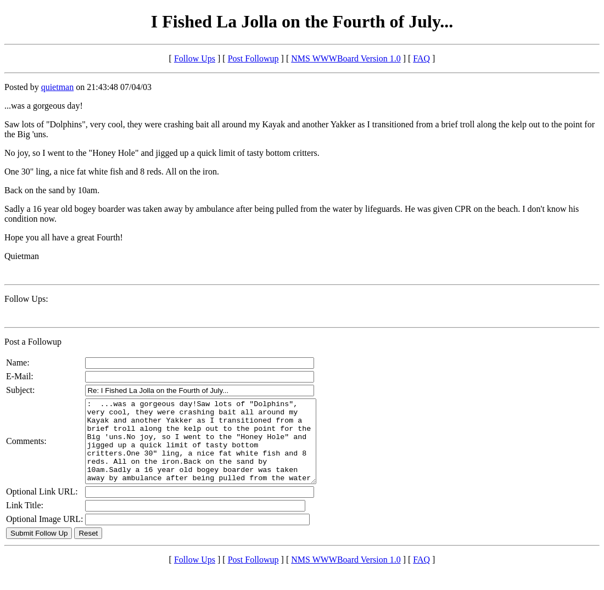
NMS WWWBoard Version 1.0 (345, 58)
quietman (57, 87)
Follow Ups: (26, 299)
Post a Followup (32, 341)
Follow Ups (194, 58)
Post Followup (253, 58)
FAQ (421, 58)
